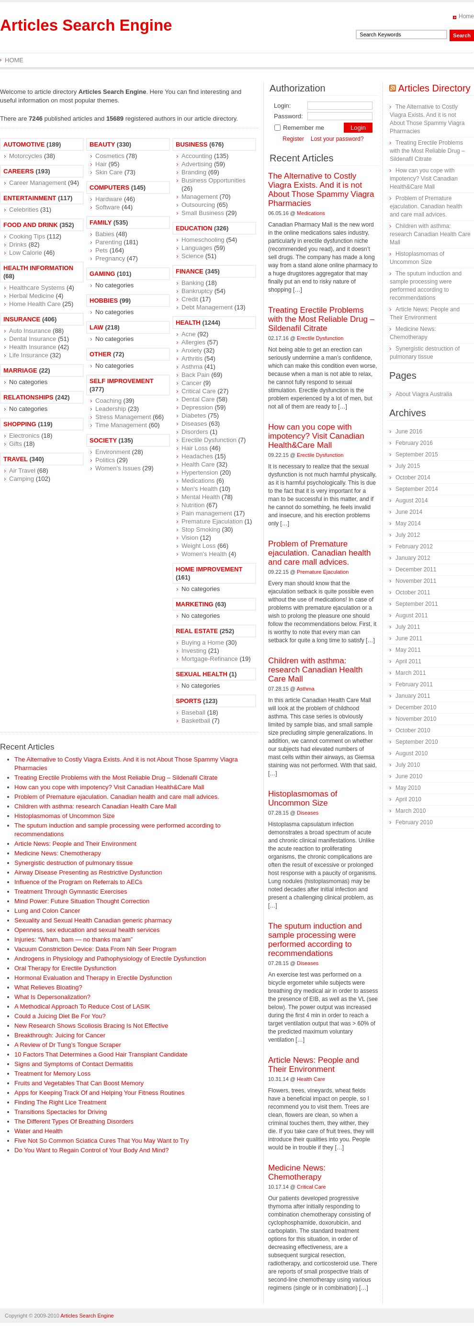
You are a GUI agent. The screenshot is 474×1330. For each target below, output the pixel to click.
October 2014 (412, 477)
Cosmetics (109, 155)
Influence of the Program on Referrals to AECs (78, 882)
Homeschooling (203, 239)
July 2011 (407, 627)
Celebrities (23, 209)
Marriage (20, 370)
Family (101, 222)
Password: (288, 116)
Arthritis (192, 358)
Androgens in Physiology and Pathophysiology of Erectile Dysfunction (110, 958)
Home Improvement (209, 569)
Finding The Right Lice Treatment (60, 1102)
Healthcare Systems (37, 287)
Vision (189, 537)
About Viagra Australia (423, 394)
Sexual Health (201, 674)
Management (199, 196)
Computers (109, 187)
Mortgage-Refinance (209, 658)
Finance (189, 271)
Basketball (195, 720)
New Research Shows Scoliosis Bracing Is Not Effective (91, 1025)
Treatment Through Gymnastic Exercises (70, 891)
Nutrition (192, 505)
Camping (21, 478)
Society (103, 440)
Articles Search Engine (86, 25)
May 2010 (408, 787)
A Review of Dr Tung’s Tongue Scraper (67, 1044)
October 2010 (412, 730)
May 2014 (408, 523)
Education (194, 228)
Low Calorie (25, 252)
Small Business (202, 212)
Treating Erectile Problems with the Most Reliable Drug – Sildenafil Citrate (115, 777)
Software (107, 207)
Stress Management (123, 417)
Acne (188, 334)
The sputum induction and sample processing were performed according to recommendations (315, 939)
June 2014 (408, 512)
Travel (15, 459)
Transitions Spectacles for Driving (60, 1111)
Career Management (37, 182)
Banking (192, 282)
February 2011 (414, 684)
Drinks (18, 244)
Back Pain (195, 374)
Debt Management (207, 307)
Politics (105, 460)
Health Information (38, 268)
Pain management (206, 513)
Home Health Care (35, 303)
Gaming (102, 273)
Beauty (102, 144)
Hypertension (199, 472)
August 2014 (411, 500)
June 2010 (408, 776)
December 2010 (415, 707)
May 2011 (408, 650)
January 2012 (412, 558)
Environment (112, 451)
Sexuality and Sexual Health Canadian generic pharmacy (93, 920)
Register (293, 139)
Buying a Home (202, 642)
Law (96, 327)
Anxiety (191, 350)
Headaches (197, 456)
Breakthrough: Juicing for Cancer (59, 1035)
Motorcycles (25, 155)
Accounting (196, 155)
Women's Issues (118, 468)
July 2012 (407, 535)
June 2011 (408, 638)
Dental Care (197, 399)
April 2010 (408, 799)
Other (101, 354)
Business (191, 144)
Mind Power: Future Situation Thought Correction (81, 901)
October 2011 (412, 592)
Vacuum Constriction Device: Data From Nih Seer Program (95, 949)
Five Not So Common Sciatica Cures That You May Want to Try (101, 1140)
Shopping (19, 424)
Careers (18, 171)
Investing (193, 650)
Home (466, 16)
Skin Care (109, 172)
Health (188, 322)
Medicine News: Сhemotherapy (57, 853)
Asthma (192, 366)
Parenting (108, 242)
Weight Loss (198, 545)
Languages (196, 247)
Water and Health (38, 1131)
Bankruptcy (197, 291)
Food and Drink (30, 224)
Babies (104, 234)
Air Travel (22, 470)
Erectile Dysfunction (209, 439)
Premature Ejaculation (212, 521)
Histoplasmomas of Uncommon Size (64, 815)
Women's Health (204, 553)
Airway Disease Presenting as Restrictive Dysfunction (88, 872)
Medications (197, 480)
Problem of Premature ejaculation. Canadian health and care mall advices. (116, 796)
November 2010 (415, 719)
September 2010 (416, 742)
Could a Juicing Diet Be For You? (60, 1016)
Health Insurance (32, 347)
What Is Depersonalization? (52, 996)
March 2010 (410, 810)
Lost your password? (337, 139)
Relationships (28, 397)
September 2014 (416, 489)
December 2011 (415, 569)
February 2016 (414, 443)
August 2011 (411, 615)
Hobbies (104, 300)
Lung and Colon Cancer (47, 910)
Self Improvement (122, 381)
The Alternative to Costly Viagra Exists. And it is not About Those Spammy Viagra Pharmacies (321, 189)
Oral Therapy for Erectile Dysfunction (65, 968)
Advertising (196, 164)
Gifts (15, 443)
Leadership (110, 408)
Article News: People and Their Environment (75, 843)
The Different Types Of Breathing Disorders (74, 1121)
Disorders (194, 431)
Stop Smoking (200, 529)
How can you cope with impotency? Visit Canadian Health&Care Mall (109, 787)
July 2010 (407, 765)
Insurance (21, 319)
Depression (197, 407)
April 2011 (408, 661)
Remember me (299, 127)
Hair (101, 164)
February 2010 (414, 822)
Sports (188, 701)
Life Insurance (28, 355)
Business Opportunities (213, 180)
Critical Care (198, 391)
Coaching (108, 400)
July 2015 (407, 466)
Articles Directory (434, 88)
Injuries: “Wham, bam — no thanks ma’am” (73, 939)
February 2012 (414, 546)
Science (192, 256)
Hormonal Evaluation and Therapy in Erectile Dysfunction (93, 977)
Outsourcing (198, 204)
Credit (189, 299)
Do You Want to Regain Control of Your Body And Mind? (91, 1150)
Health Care (197, 464)
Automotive (24, 144)
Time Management (121, 425)
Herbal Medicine (31, 295)
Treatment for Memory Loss (52, 1073)
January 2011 (412, 696)
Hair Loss (194, 448)
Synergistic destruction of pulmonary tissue (73, 862)
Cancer (191, 382)
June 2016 (408, 431)
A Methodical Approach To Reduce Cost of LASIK (82, 1006)
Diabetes (193, 415)
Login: (282, 105)
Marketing (195, 604)
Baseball (193, 712)
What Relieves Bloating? (48, 987)
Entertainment (29, 198)
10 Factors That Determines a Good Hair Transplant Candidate (101, 1054)
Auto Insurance (30, 330)
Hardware (108, 199)
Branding (193, 172)
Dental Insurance (32, 338)
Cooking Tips (27, 236)
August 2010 (411, 753)
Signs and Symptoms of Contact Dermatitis (73, 1064)
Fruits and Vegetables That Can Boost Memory (79, 1083)
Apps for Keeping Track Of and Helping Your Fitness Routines (99, 1092)
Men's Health (199, 488)
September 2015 (416, 454)
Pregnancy (110, 258)
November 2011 (415, 581)
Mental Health (200, 496)
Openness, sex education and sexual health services (87, 929)
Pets (101, 250)
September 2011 (416, 604)
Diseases (194, 423)
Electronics (24, 435)
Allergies (193, 342)
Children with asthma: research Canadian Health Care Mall (95, 806)
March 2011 (410, 673)
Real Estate (197, 631)
